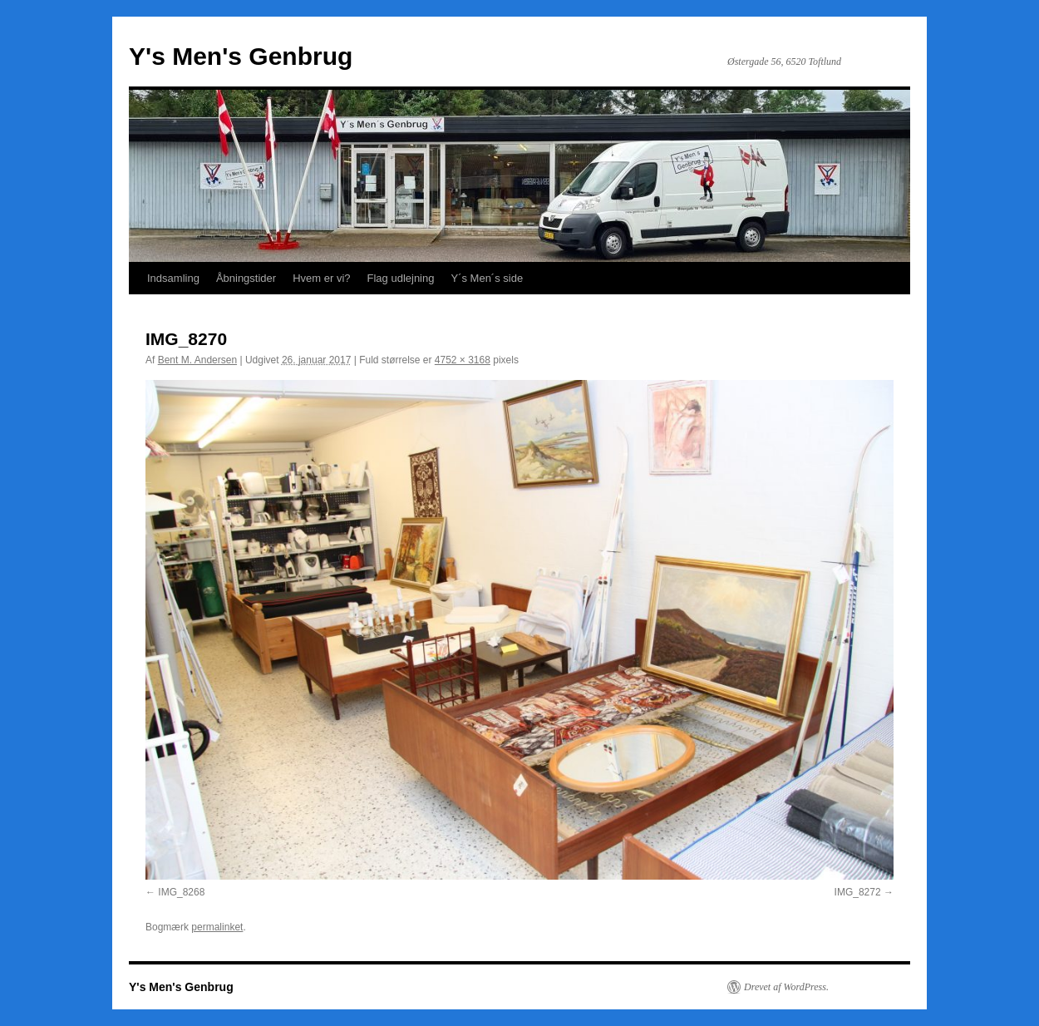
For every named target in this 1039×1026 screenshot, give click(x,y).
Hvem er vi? (321, 278)
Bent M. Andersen (197, 360)
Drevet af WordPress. (786, 987)
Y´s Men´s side (487, 278)
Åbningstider (246, 278)
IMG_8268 (181, 892)
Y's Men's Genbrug (240, 56)
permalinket (217, 927)
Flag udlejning (401, 278)
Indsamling (173, 278)
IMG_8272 (858, 892)
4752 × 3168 (462, 360)
